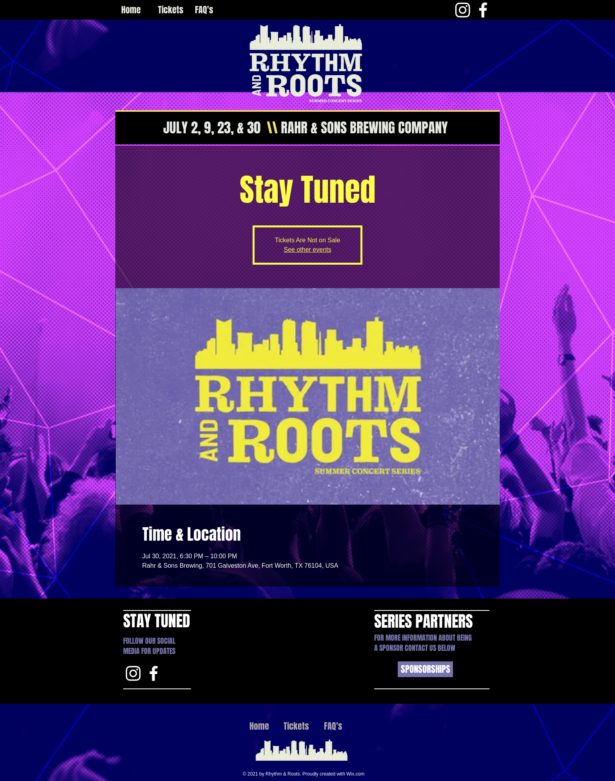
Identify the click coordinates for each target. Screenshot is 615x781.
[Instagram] (463, 10)
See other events (307, 249)
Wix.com (355, 774)
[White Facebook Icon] (483, 10)
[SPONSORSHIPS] (425, 669)
